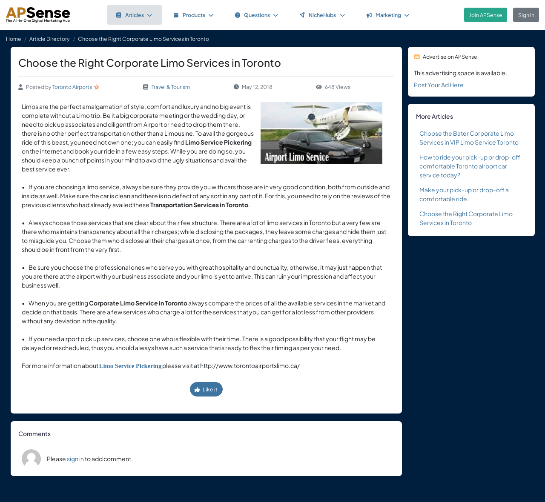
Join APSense (485, 14)
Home (13, 38)
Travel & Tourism (171, 86)
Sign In (526, 14)
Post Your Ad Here (439, 84)
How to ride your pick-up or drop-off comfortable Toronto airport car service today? (469, 166)
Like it (206, 389)
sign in (75, 458)
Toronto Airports (72, 86)
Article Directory (49, 38)
